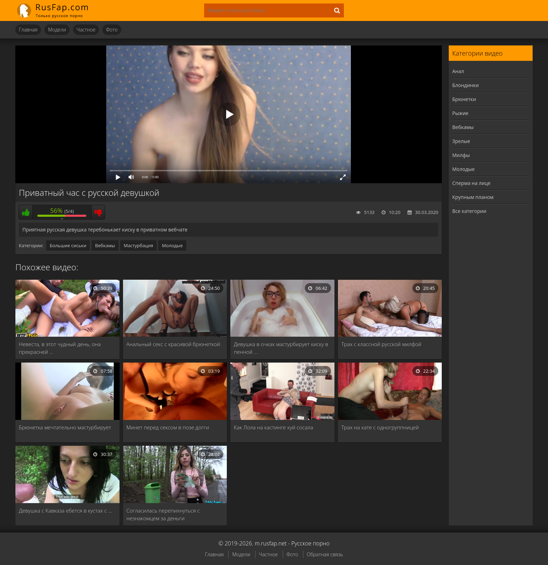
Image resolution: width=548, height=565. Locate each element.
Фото (111, 29)
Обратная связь (325, 554)
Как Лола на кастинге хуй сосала (273, 427)
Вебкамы (105, 245)
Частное (86, 29)
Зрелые (461, 141)
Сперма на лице (471, 183)
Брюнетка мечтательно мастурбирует (65, 427)
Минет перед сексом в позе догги (168, 427)
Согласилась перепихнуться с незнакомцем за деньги (163, 514)
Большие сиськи (68, 245)
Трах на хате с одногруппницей (380, 427)
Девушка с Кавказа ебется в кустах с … (65, 510)
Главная (28, 29)
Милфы (461, 155)
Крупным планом (472, 197)
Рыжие (460, 113)
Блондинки (465, 85)
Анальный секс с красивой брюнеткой (173, 344)
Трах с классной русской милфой (381, 344)
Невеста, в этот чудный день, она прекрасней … (60, 348)
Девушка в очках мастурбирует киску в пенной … (281, 348)
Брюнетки (464, 99)
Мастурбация (138, 245)
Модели (57, 29)
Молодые (172, 245)
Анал (458, 71)
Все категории (469, 211)
